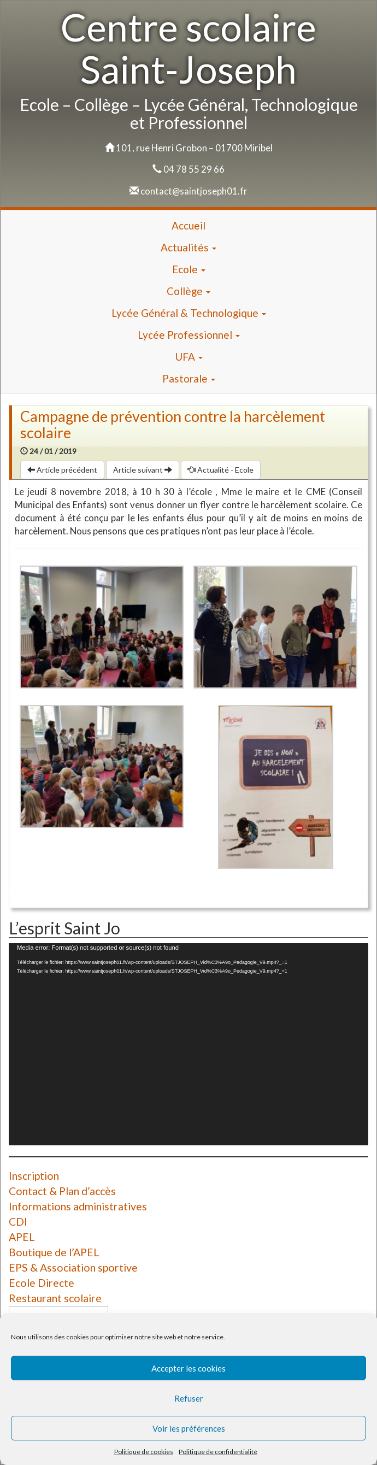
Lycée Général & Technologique (188, 313)
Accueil (188, 225)
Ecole (188, 269)
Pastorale (188, 378)
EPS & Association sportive (73, 1267)
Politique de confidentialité (218, 1452)
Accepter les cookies (188, 1368)
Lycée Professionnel (189, 334)
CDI (18, 1221)
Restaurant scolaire (55, 1298)
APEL (22, 1237)
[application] (188, 1044)
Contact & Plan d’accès (62, 1191)
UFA (189, 356)
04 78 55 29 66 (194, 169)
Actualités (188, 247)
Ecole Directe (41, 1282)
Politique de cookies (143, 1452)
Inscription (34, 1175)
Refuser (188, 1398)
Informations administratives (78, 1206)
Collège (188, 291)
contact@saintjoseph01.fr (194, 191)
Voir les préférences (188, 1428)
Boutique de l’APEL (54, 1252)
